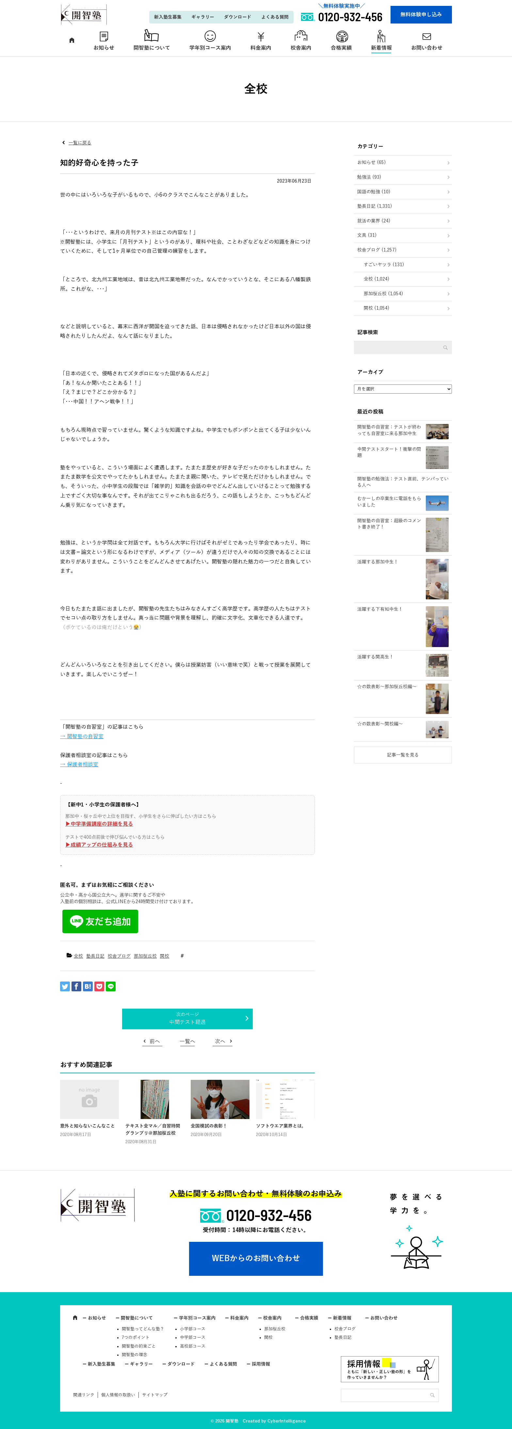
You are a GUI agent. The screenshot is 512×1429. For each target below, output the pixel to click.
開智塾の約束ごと (139, 1346)
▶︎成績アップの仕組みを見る (99, 845)
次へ (220, 1042)
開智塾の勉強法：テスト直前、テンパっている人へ (403, 482)
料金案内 (260, 48)
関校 (164, 956)
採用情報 (261, 1364)
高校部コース (192, 1346)
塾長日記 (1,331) (374, 206)
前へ (155, 1042)
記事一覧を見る (403, 755)
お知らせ (103, 48)
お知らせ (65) (371, 162)
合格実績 (341, 48)
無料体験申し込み (421, 15)
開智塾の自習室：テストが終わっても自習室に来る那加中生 (389, 430)
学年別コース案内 (210, 48)
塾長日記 (95, 956)
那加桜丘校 (145, 956)
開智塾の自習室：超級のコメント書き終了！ (389, 524)
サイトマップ (155, 1395)
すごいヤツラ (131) (384, 264)
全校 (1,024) (377, 279)
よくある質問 (275, 17)
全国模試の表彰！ (209, 1126)
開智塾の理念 (134, 1355)
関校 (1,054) (377, 308)
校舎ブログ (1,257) (377, 250)
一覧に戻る (80, 142)
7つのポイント (136, 1337)
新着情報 (381, 48)
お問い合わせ (426, 48)
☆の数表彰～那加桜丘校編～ (387, 686)
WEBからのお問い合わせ (256, 1258)
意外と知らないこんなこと (87, 1126)
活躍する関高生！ (375, 657)
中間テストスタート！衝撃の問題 (389, 452)
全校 (78, 956)
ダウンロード (237, 17)
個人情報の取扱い (118, 1395)
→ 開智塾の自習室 (82, 736)
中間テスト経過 (187, 1022)
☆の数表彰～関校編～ (380, 724)
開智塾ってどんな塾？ (143, 1329)
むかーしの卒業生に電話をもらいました (389, 502)
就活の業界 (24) (374, 221)
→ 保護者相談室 (79, 765)
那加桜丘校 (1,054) (383, 293)
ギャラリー (202, 17)
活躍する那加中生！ (377, 562)
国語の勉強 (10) (374, 191)
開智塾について (152, 48)
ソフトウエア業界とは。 (281, 1126)
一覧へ (187, 1042)
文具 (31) (367, 235)
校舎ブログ (119, 956)
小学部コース (192, 1329)
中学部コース (192, 1337)
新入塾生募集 (168, 17)
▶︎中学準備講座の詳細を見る (99, 824)
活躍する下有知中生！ (380, 609)
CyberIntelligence (286, 1421)
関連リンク (83, 1395)
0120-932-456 (269, 1214)
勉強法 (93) (369, 177)
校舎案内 (301, 48)
